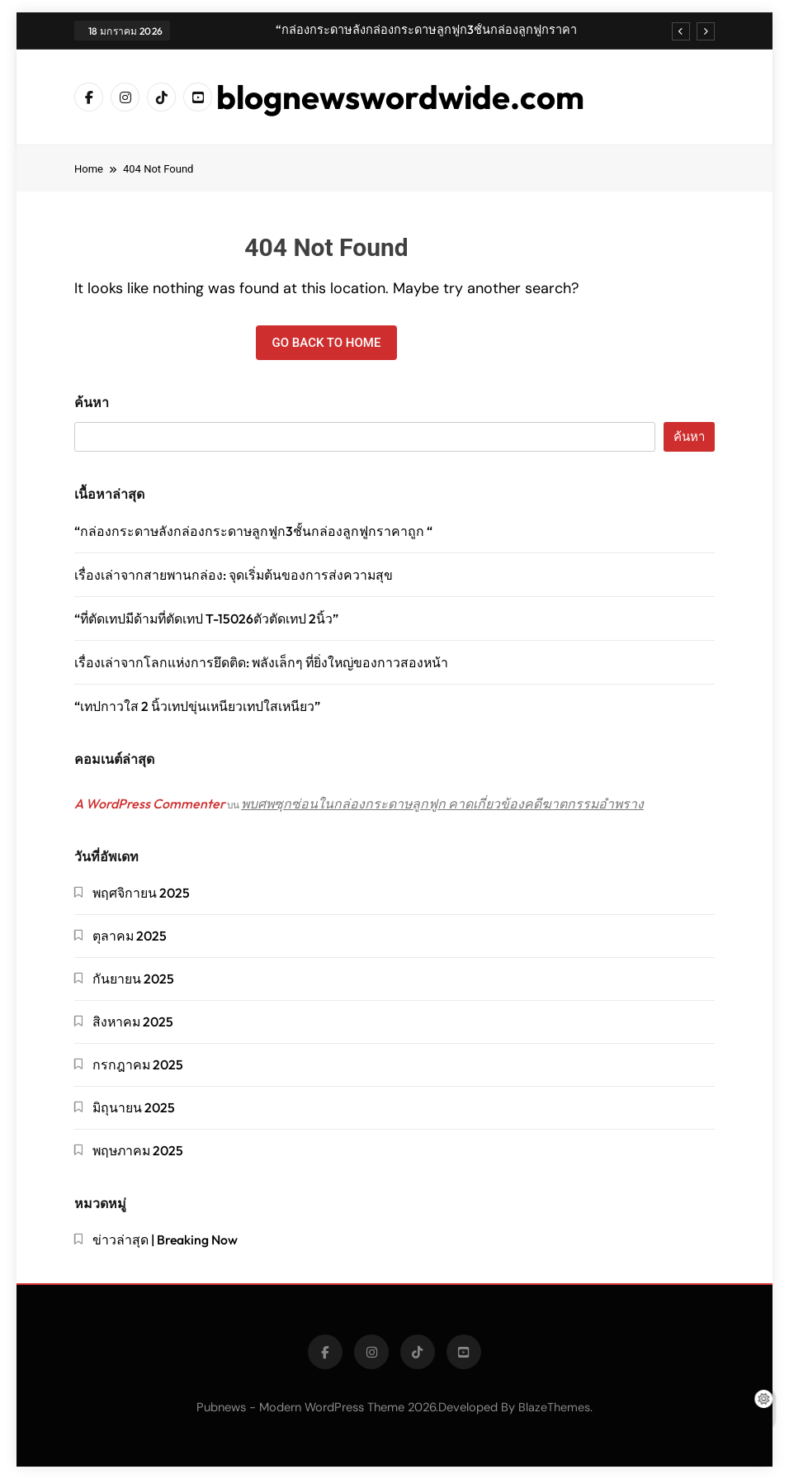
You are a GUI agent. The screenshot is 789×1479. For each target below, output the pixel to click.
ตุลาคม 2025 (129, 935)
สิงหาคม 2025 (132, 1021)
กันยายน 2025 (133, 978)
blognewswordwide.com (400, 96)
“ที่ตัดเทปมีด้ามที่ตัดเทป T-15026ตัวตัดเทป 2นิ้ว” (206, 618)
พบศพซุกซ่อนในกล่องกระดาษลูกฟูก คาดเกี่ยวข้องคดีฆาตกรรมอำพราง (442, 803)
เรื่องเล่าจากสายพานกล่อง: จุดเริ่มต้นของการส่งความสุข (233, 574)
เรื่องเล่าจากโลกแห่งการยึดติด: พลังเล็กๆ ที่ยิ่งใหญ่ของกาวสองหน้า (261, 662)
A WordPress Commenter (149, 803)
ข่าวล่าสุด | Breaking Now (165, 1239)
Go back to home (326, 342)
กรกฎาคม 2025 (137, 1064)
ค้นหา (91, 402)
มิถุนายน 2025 (133, 1107)
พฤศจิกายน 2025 (141, 892)
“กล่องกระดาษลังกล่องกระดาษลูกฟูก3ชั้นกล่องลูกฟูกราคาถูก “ (426, 29)
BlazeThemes (554, 1407)
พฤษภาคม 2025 (137, 1150)
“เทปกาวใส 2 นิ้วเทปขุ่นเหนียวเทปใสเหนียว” (197, 706)
